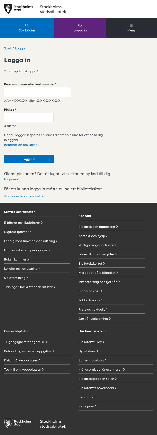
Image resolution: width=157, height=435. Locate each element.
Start (7, 48)
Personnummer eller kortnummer (29, 84)
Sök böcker (27, 27)
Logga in (80, 27)
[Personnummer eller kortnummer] (37, 92)
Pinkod (9, 109)
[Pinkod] (29, 117)
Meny (131, 27)
